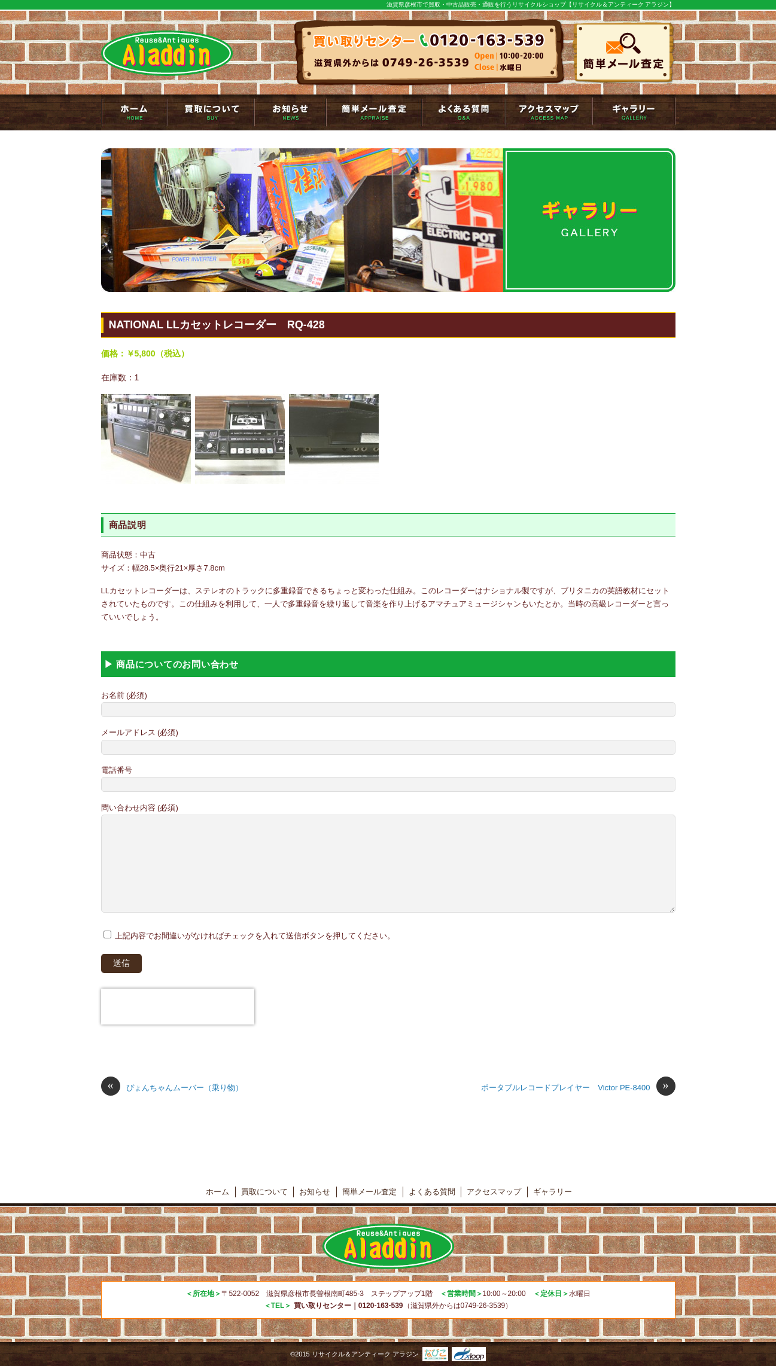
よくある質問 (464, 112)
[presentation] (177, 1006)
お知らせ (290, 112)
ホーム (217, 1191)
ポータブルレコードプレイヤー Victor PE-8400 (578, 1087)
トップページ (134, 112)
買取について (211, 112)
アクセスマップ (549, 112)
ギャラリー (633, 112)
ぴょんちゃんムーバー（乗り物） (172, 1087)
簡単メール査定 (374, 112)
